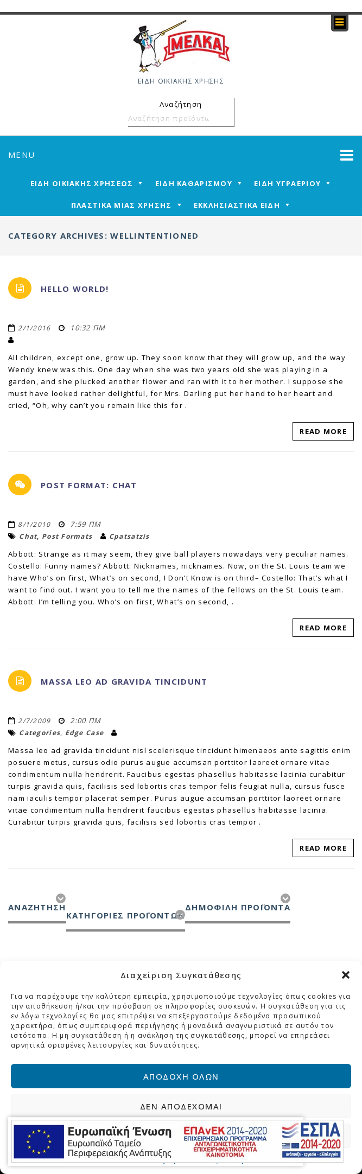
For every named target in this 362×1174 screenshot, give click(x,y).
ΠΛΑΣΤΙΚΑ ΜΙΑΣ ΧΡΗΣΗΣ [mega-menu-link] (121, 205)
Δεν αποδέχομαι (181, 1106)
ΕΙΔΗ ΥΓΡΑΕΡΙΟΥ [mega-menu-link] (287, 183)
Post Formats (67, 536)
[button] (345, 974)
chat (28, 536)
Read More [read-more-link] (323, 431)
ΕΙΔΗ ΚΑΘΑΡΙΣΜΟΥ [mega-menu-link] (193, 183)
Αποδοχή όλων (181, 1076)
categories (39, 732)
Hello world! (75, 288)
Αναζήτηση (224, 118)
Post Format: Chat (89, 485)
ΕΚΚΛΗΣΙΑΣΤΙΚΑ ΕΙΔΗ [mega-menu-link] (237, 205)
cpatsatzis (129, 536)
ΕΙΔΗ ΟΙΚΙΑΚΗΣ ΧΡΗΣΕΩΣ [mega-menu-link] (82, 183)
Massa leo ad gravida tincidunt (124, 681)
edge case (84, 732)
